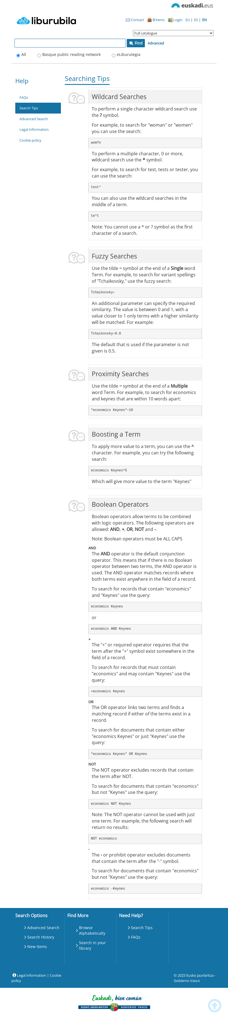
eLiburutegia (128, 54)
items (156, 19)
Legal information (34, 129)
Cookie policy (30, 140)
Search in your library (92, 945)
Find (136, 43)
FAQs (23, 97)
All (23, 54)
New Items (37, 946)
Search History (40, 937)
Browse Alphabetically (92, 930)
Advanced (156, 43)
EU (188, 19)
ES (196, 19)
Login (175, 19)
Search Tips (28, 107)
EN (204, 19)
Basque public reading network (71, 54)
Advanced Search (33, 118)
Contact (135, 19)
